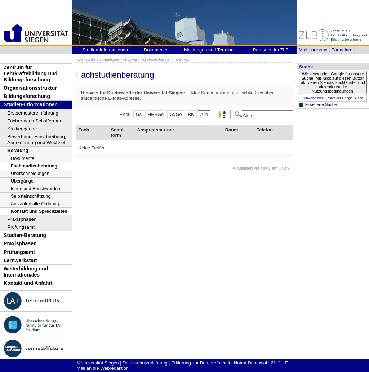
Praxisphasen (21, 219)
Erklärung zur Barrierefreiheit (200, 363)
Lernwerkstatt (20, 260)
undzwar (130, 60)
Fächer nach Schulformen (34, 121)
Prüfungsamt (21, 227)
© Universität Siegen (98, 363)
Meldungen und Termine (209, 50)
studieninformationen (103, 60)
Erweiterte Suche (321, 104)
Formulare (342, 50)
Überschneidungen (30, 173)
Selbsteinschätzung (30, 196)
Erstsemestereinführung (32, 113)
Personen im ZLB (271, 50)
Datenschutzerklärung (145, 363)
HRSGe (156, 114)
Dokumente (22, 158)
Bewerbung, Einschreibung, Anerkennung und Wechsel (36, 139)
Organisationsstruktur (30, 88)
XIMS (266, 168)
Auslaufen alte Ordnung (35, 203)
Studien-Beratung (25, 235)
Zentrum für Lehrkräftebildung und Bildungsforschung (30, 73)
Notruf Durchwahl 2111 (257, 363)
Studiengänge (22, 128)
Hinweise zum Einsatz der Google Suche (333, 98)
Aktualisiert (242, 168)
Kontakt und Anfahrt (28, 283)
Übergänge (22, 181)
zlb (80, 60)
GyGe (176, 114)
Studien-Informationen (31, 104)
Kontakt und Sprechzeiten (39, 211)
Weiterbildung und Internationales (26, 272)
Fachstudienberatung (34, 166)
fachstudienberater (155, 60)
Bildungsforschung (27, 96)
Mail (303, 50)
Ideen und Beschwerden (35, 188)
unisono (319, 50)
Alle (204, 114)
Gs (139, 114)
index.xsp (181, 60)
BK (191, 114)
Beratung (17, 150)
